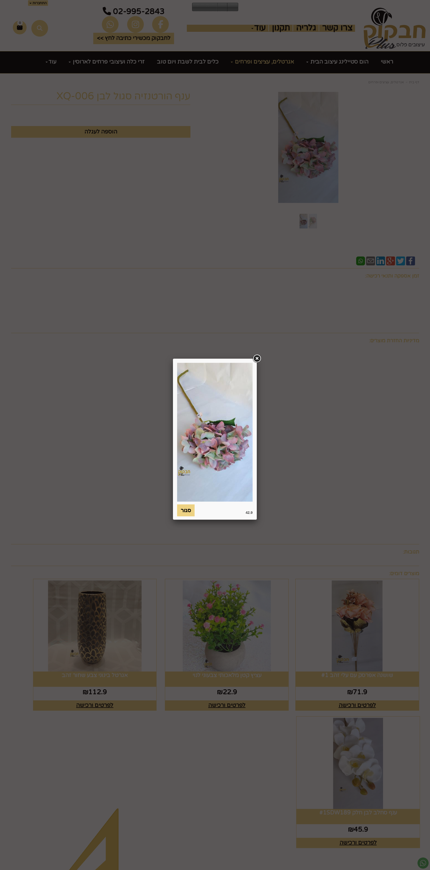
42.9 (249, 513)
